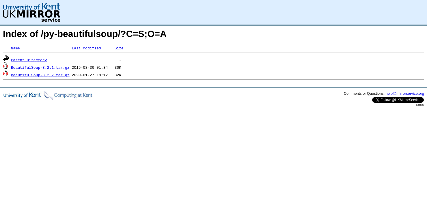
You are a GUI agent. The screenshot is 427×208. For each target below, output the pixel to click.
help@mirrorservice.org (405, 93)
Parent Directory (29, 59)
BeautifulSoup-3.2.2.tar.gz (40, 74)
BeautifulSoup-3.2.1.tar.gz (40, 67)
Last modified (86, 48)
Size (119, 48)
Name (15, 48)
